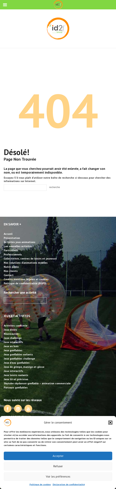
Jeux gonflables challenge (19, 358)
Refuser (58, 466)
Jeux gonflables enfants (18, 354)
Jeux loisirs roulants (16, 375)
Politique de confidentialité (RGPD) (25, 283)
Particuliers (11, 250)
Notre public (11, 267)
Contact (9, 275)
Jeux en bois (11, 346)
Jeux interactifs (13, 342)
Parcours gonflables (16, 387)
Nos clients (11, 271)
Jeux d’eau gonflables (17, 362)
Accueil (8, 233)
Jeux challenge (13, 338)
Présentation (12, 238)
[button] (110, 422)
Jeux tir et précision (16, 379)
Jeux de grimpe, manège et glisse (24, 367)
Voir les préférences (58, 476)
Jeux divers (10, 329)
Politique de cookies (40, 484)
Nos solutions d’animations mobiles (26, 262)
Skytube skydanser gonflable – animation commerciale (37, 383)
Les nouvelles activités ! (19, 246)
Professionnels (13, 254)
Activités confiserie (15, 325)
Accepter (58, 456)
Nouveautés (11, 334)
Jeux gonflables (13, 350)
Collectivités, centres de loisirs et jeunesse (30, 258)
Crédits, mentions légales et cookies (26, 279)
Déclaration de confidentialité (69, 484)
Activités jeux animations (19, 242)
